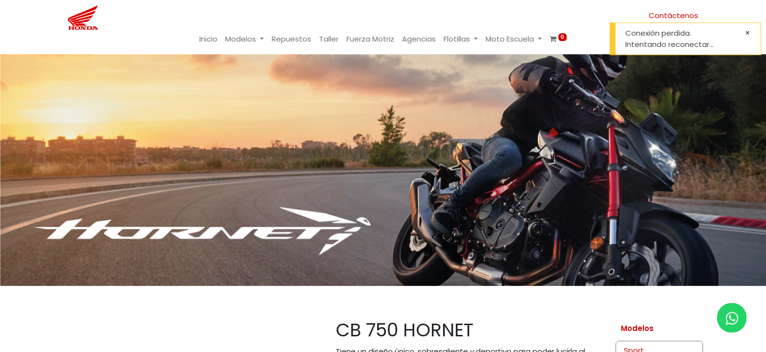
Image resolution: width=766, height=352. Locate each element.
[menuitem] (208, 39)
